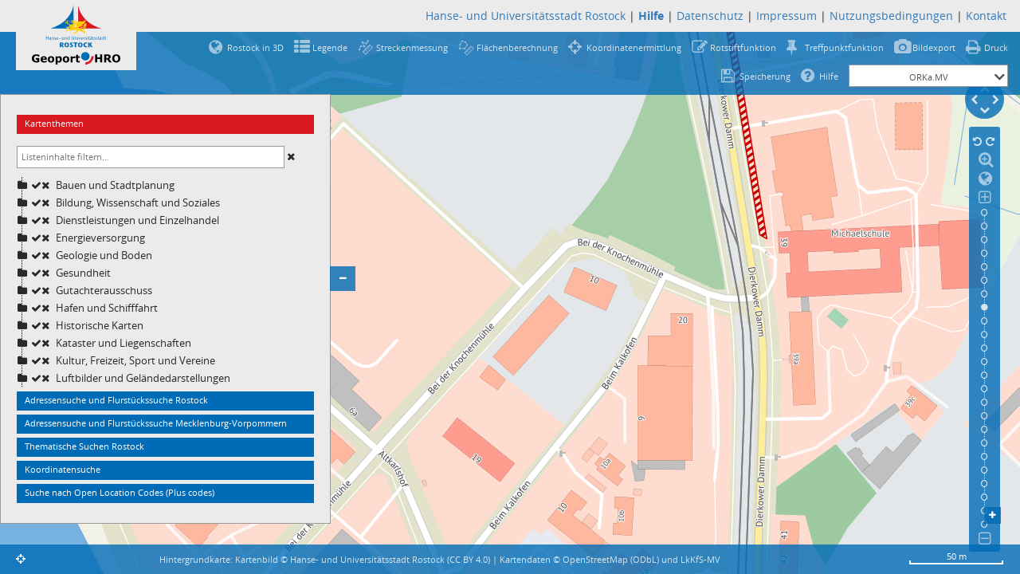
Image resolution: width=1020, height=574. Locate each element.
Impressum (786, 15)
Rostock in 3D (255, 47)
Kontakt (986, 15)
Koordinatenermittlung (633, 47)
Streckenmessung (412, 47)
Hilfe (828, 76)
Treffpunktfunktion (844, 47)
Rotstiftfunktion (743, 47)
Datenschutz (710, 15)
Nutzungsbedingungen (891, 15)
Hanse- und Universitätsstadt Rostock (526, 15)
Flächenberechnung (517, 47)
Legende (329, 47)
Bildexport (933, 47)
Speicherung (765, 76)
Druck (996, 47)
